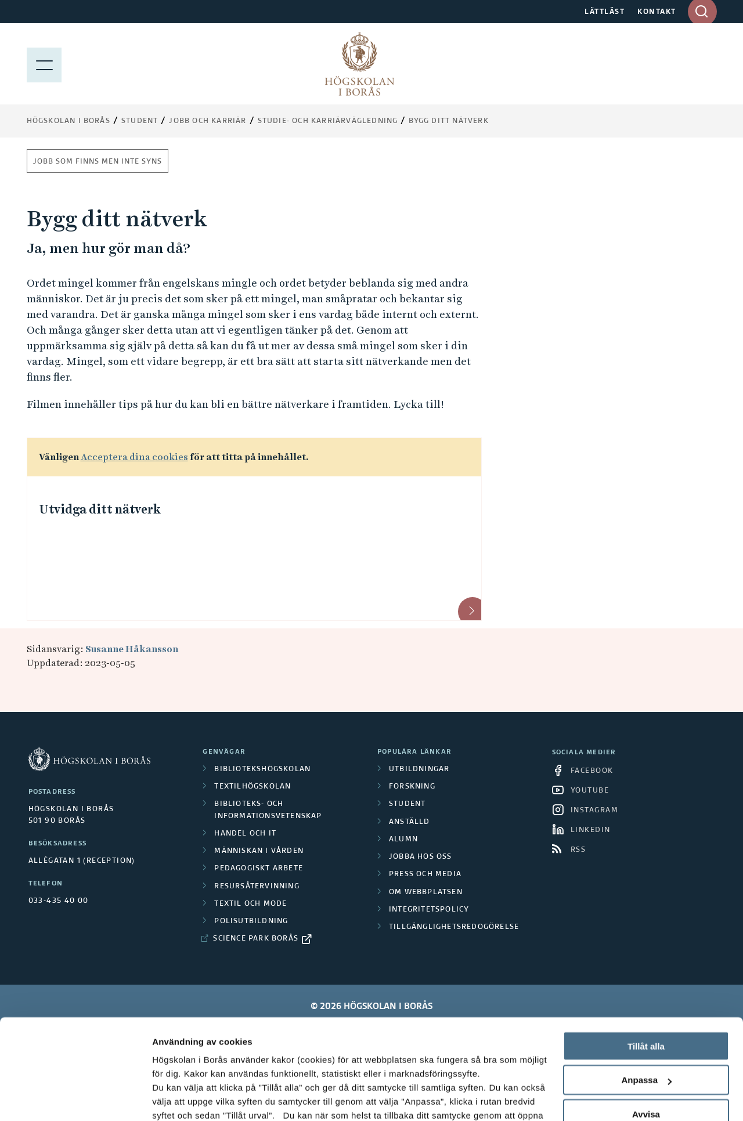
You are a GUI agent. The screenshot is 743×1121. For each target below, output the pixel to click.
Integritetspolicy (429, 910)
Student (139, 121)
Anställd (409, 822)
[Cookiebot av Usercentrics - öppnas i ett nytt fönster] (75, 1098)
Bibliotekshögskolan (262, 769)
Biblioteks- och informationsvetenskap (268, 810)
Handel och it (245, 834)
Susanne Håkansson (131, 648)
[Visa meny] (44, 63)
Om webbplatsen (426, 892)
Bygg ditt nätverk (448, 121)
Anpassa (646, 991)
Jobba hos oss (420, 857)
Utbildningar (419, 769)
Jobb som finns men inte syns (97, 162)
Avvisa (646, 1025)
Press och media (425, 874)
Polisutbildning (251, 921)
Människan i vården (259, 851)
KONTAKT (656, 12)
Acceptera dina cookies (134, 456)
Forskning (412, 787)
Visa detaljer (178, 1098)
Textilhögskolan (252, 787)
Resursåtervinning (256, 887)
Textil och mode (250, 904)
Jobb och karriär (207, 121)
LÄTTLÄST (605, 12)
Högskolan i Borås (68, 121)
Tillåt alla (646, 956)
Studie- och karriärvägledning (328, 121)
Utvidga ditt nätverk (100, 509)
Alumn (403, 840)
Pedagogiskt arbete (258, 869)
